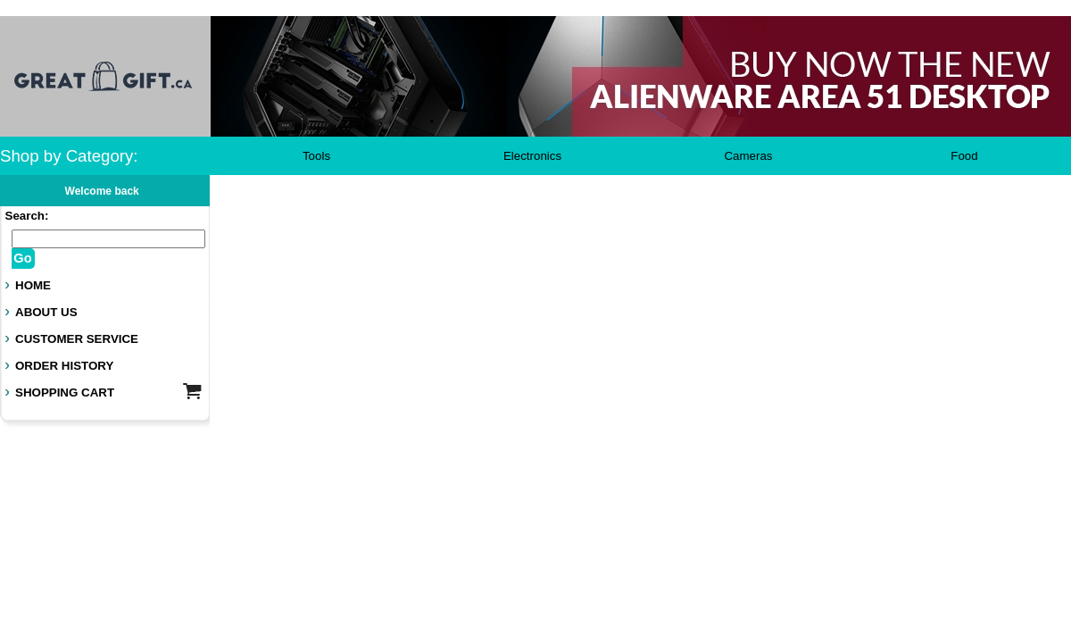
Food (964, 156)
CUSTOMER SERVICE (76, 339)
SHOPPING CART (64, 392)
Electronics (532, 156)
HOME (33, 285)
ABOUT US (46, 312)
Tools (316, 156)
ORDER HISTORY (64, 365)
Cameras (748, 156)
